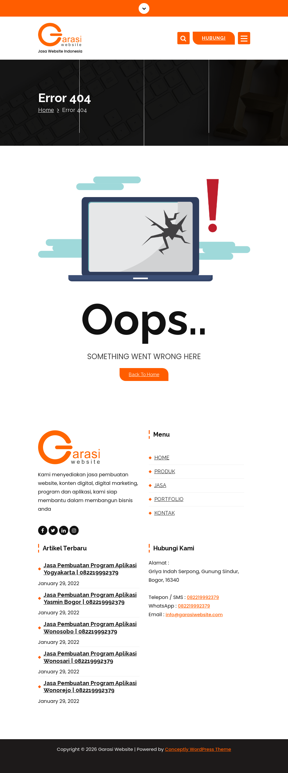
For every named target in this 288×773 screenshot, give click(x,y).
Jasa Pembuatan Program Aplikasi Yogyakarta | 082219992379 (90, 569)
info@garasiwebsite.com (194, 614)
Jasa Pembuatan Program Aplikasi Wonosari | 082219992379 (90, 657)
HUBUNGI (214, 38)
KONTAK (164, 513)
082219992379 (203, 597)
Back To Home (144, 374)
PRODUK (164, 471)
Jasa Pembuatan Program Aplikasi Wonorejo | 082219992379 (90, 686)
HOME (161, 458)
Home (46, 110)
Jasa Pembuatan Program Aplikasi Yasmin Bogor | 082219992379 (90, 598)
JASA (160, 485)
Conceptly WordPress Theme (198, 749)
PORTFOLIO (168, 499)
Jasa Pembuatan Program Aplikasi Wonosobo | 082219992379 (90, 627)
